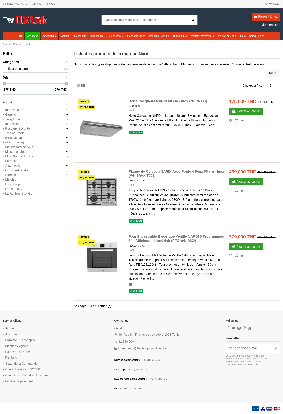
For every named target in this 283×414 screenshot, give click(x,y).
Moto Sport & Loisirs (19, 156)
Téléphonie (12, 119)
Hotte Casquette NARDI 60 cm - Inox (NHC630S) (168, 101)
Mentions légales (16, 346)
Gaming (10, 114)
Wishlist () (272, 4)
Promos (10, 175)
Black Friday (13, 188)
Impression (12, 123)
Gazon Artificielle (16, 170)
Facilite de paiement (19, 381)
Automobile (13, 165)
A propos (11, 334)
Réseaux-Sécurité (17, 128)
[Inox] (130, 284)
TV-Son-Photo (15, 133)
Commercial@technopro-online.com (142, 348)
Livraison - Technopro (44, 4)
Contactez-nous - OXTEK (16, 4)
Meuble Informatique (19, 147)
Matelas (10, 179)
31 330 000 (126, 341)
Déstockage (13, 184)
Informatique (13, 110)
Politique (11, 357)
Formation (12, 161)
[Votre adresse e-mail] (248, 348)
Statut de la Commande (21, 363)
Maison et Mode (16, 151)
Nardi (132, 110)
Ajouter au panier (246, 111)
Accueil (8, 102)
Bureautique (13, 137)
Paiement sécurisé (18, 351)
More (272, 72)
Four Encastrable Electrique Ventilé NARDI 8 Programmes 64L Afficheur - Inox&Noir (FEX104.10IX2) (176, 239)
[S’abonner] (275, 348)
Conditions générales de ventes (26, 375)
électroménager (16, 142)
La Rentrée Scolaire (18, 193)
